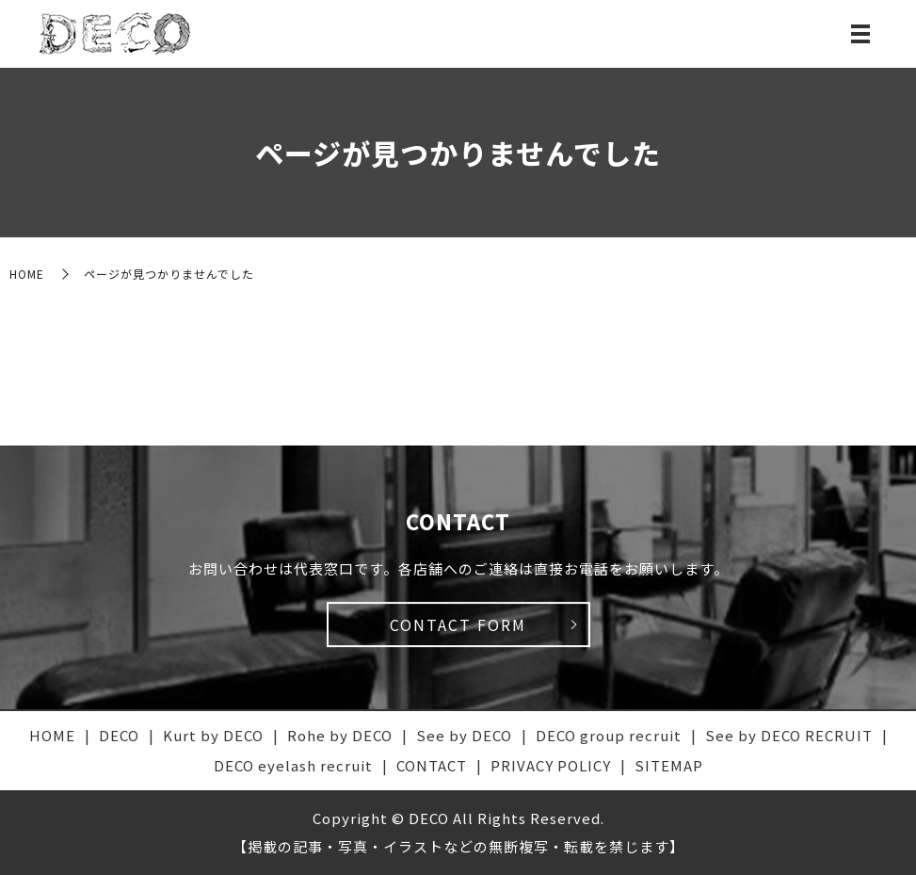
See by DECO (464, 735)
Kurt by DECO (213, 735)
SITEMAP (669, 765)
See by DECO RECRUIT (789, 735)
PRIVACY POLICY (550, 765)
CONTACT (431, 765)
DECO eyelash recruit (293, 765)
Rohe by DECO (340, 735)
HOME (26, 274)
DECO (119, 735)
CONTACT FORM (458, 624)
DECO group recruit (609, 735)
